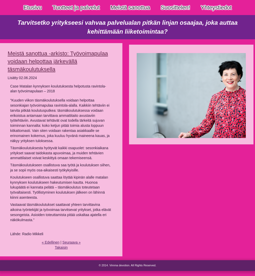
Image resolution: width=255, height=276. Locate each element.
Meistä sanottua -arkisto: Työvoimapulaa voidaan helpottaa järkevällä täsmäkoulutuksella (58, 61)
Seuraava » (71, 242)
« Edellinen (50, 242)
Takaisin (61, 247)
